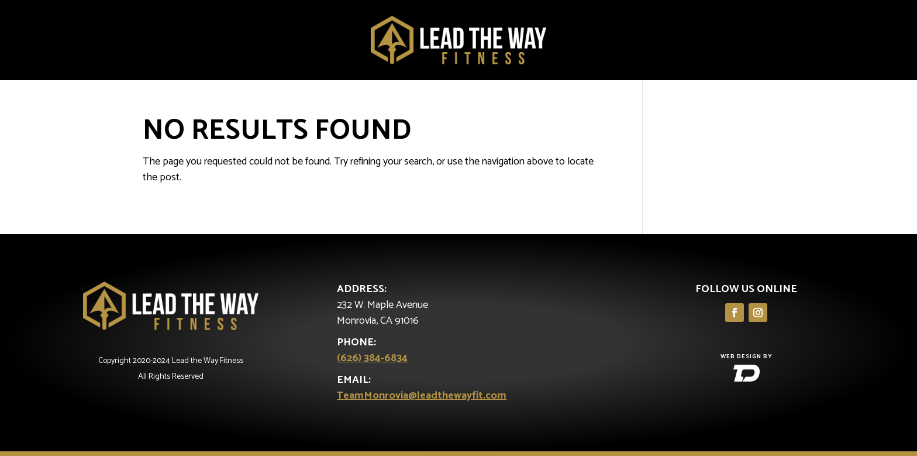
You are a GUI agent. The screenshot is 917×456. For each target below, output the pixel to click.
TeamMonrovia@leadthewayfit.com (421, 395)
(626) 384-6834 (372, 358)
